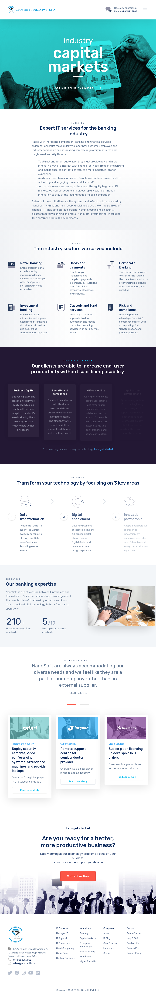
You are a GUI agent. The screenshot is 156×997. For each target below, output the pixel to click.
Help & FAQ (132, 938)
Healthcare (85, 956)
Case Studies (110, 943)
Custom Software (65, 958)
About (106, 933)
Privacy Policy (134, 953)
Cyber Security (68, 743)
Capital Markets (88, 938)
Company (108, 928)
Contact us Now (78, 876)
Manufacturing (87, 951)
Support (131, 928)
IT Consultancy (64, 943)
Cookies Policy (134, 948)
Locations (108, 948)
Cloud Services (117, 743)
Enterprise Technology (86, 945)
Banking (84, 933)
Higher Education (88, 961)
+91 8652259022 (129, 11)
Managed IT (62, 933)
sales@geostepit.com (24, 963)
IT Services (62, 928)
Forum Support (134, 933)
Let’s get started (103, 449)
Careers (107, 953)
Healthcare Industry (23, 743)
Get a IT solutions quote (74, 88)
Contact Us (133, 943)
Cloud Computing (65, 948)
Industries (85, 928)
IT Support (61, 938)
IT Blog (106, 938)
